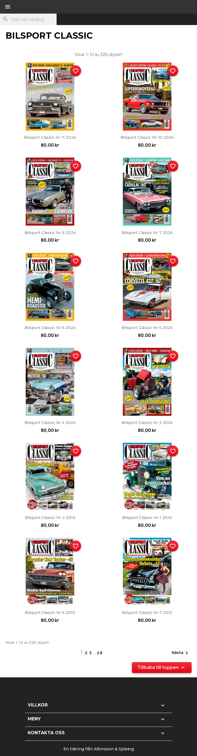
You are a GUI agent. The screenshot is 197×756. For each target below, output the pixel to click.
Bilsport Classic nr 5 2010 (50, 612)
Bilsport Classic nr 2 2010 (50, 517)
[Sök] (28, 19)
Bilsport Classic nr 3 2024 (147, 422)
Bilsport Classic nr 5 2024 (147, 327)
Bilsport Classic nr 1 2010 (147, 517)
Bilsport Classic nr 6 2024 (50, 327)
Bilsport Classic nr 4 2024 (50, 422)
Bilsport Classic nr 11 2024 (50, 137)
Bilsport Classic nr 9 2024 (50, 232)
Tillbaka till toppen (161, 667)
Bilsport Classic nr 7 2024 (147, 232)
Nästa (181, 653)
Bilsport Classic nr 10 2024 (147, 137)
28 (100, 652)
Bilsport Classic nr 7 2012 (147, 612)
